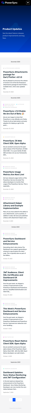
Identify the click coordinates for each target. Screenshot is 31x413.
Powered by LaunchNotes (15, 408)
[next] (20, 400)
